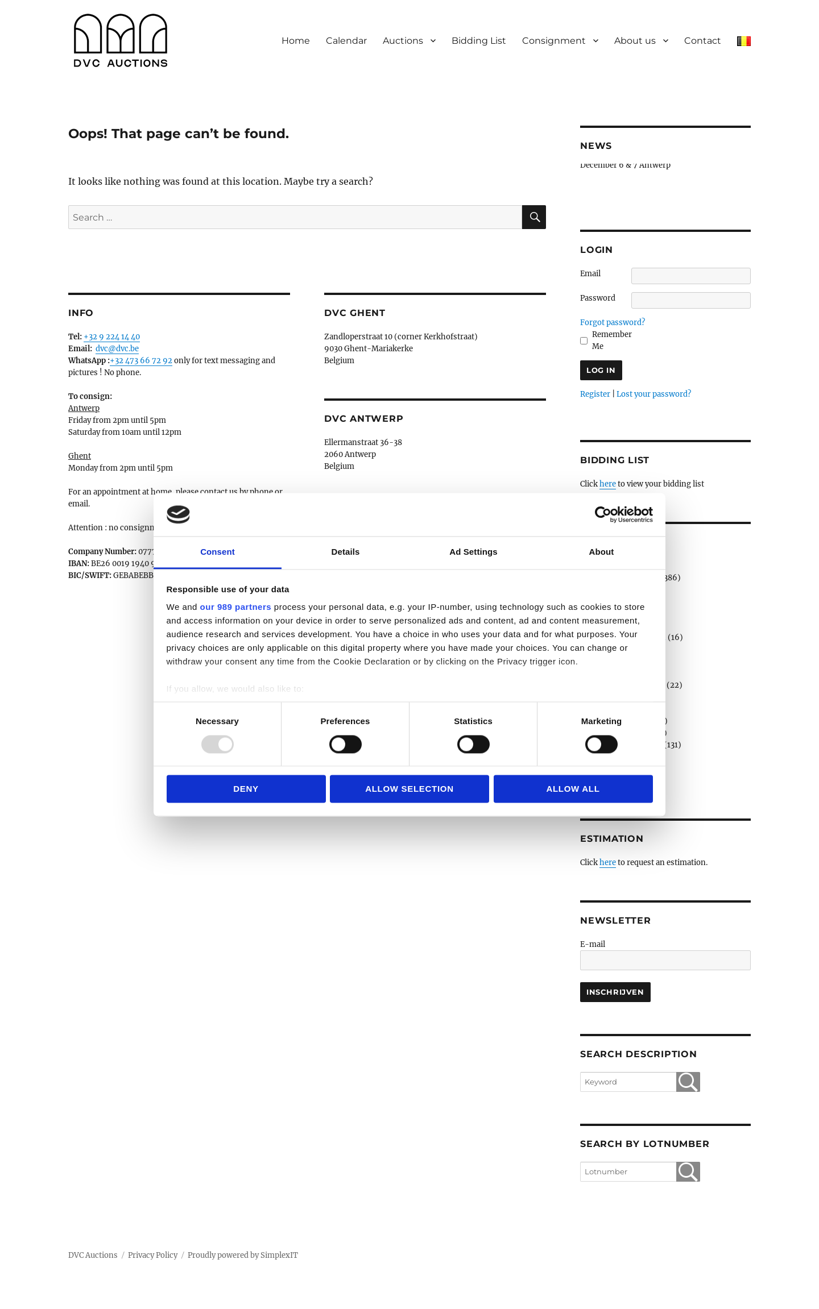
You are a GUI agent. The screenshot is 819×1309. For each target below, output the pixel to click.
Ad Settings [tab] (473, 552)
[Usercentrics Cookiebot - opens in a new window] (603, 514)
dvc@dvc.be (117, 349)
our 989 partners (236, 607)
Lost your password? (654, 394)
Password (597, 298)
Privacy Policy (152, 1255)
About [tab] (601, 552)
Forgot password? (612, 322)
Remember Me (612, 340)
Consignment (554, 40)
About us (635, 40)
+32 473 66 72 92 (141, 360)
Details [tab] (346, 552)
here (607, 484)
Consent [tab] (217, 552)
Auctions (403, 40)
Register (595, 394)
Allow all (572, 789)
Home (296, 40)
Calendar (346, 40)
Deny (246, 789)
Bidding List (479, 40)
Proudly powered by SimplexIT (243, 1255)
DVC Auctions (93, 1255)
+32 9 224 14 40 (112, 337)
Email (590, 274)
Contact (702, 40)
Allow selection (409, 789)
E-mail (592, 944)
